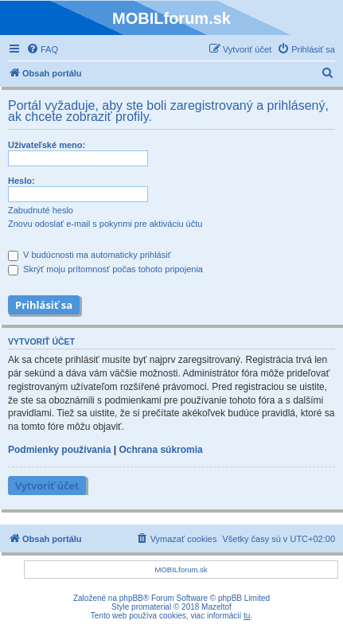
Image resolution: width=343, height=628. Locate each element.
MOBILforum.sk (181, 569)
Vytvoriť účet (47, 485)
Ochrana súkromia (160, 449)
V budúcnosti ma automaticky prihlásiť (89, 254)
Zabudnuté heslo (40, 210)
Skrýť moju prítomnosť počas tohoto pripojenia (105, 269)
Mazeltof (216, 607)
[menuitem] (42, 49)
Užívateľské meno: (46, 145)
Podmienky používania (59, 449)
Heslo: (21, 180)
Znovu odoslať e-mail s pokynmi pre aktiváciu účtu (105, 223)
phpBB (131, 598)
